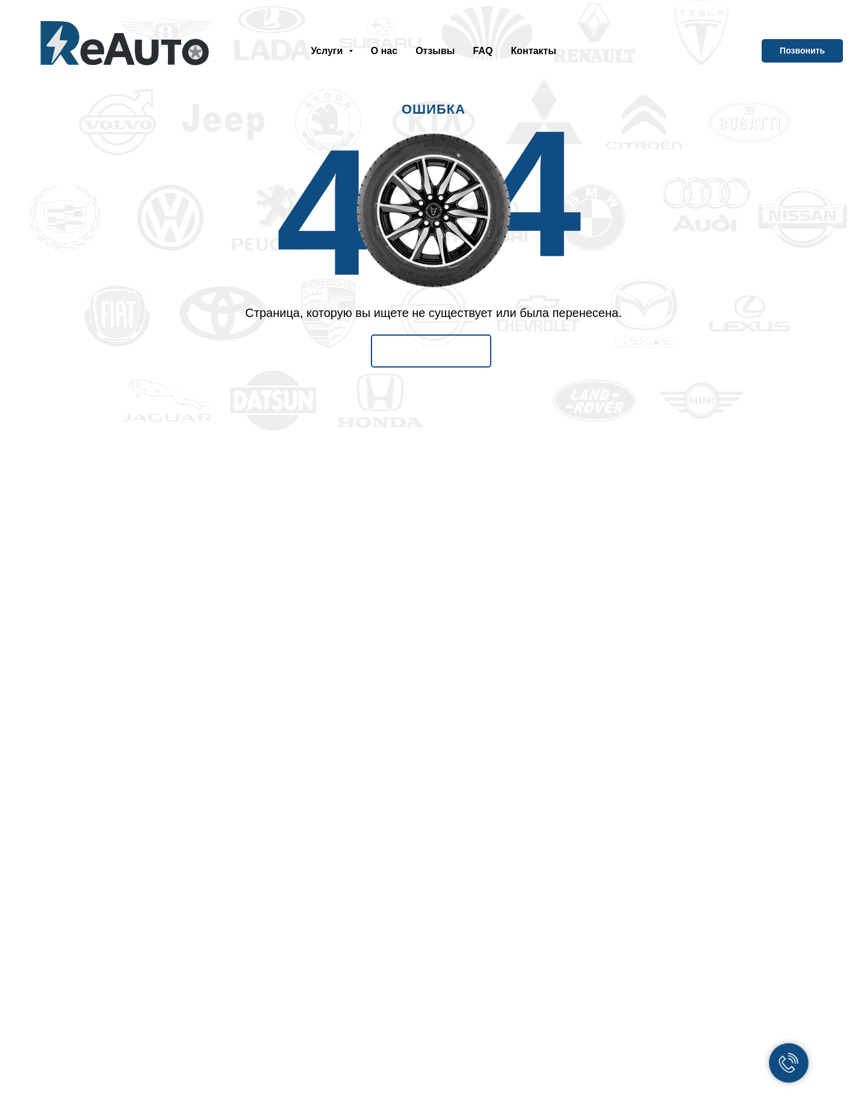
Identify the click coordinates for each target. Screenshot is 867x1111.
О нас (384, 51)
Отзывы (435, 51)
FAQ (483, 51)
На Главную (431, 350)
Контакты (533, 51)
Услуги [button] (328, 51)
